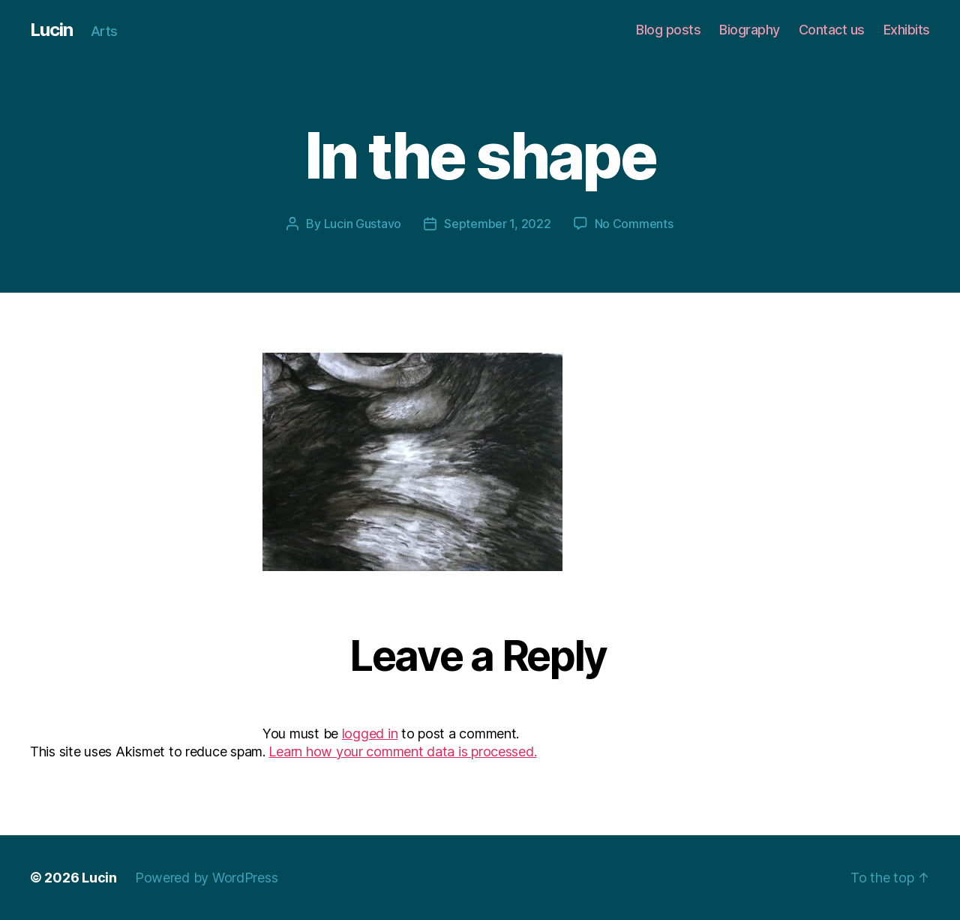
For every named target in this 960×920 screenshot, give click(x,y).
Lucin (51, 30)
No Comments (634, 223)
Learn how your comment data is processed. (402, 751)
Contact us (832, 30)
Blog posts (668, 30)
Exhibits (907, 30)
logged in (370, 733)
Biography (749, 30)
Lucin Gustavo (363, 223)
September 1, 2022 (497, 223)
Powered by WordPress (206, 877)
